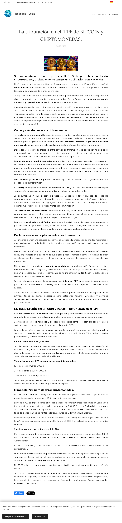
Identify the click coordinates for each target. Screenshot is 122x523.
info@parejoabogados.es (26, 2)
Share (19, 493)
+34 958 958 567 (46, 2)
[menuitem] (113, 15)
